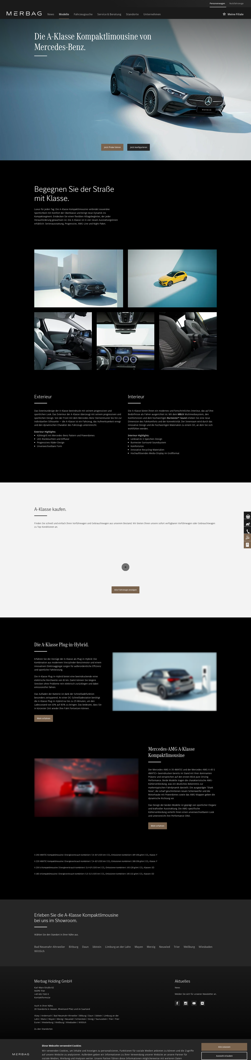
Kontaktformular (42, 997)
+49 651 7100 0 (41, 994)
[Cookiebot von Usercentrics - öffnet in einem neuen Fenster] (21, 1053)
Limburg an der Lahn (118, 947)
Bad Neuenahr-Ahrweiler (49, 947)
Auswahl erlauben (224, 1036)
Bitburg (73, 947)
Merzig (151, 947)
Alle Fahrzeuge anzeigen (125, 589)
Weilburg (189, 947)
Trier (177, 947)
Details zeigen (169, 1053)
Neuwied (164, 947)
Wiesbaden (205, 947)
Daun (85, 947)
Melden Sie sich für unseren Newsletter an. (196, 994)
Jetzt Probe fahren (112, 147)
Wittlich (39, 951)
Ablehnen (224, 1045)
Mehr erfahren (43, 718)
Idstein (97, 947)
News (177, 987)
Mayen (139, 947)
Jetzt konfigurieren (138, 147)
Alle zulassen (224, 1027)
